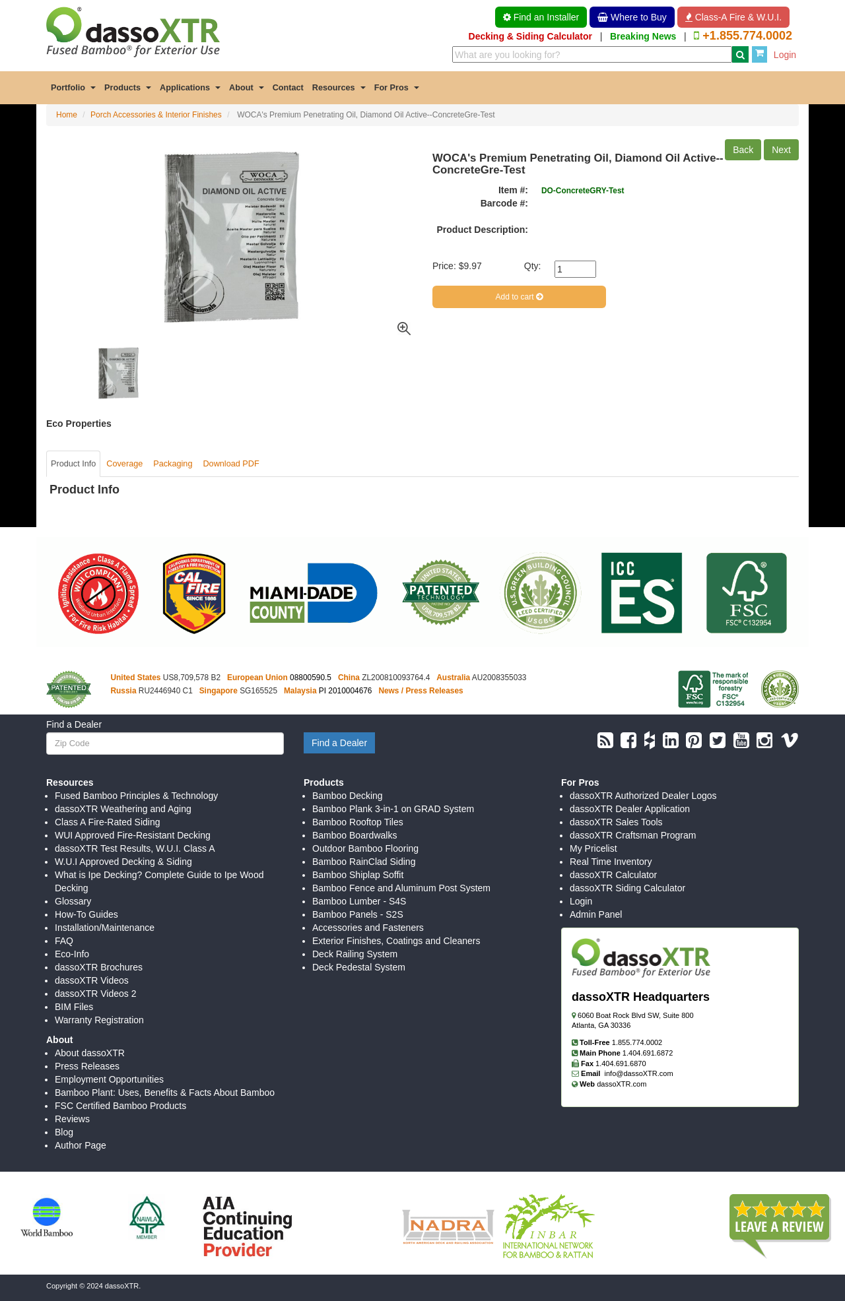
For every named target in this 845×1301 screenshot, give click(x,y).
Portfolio (73, 87)
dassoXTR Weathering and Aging (123, 809)
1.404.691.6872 (648, 1053)
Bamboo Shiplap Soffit (357, 875)
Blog (64, 1132)
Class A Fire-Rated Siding (107, 822)
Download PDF (231, 463)
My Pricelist (593, 848)
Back (743, 149)
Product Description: (482, 229)
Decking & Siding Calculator (530, 36)
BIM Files (74, 1006)
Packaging (172, 463)
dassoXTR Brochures (99, 967)
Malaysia (300, 690)
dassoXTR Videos (92, 980)
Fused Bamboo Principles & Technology (136, 795)
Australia (453, 677)
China (349, 677)
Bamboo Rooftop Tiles (357, 822)
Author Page (80, 1145)
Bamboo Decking (347, 795)
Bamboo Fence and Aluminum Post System (401, 888)
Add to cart (519, 296)
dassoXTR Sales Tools (616, 822)
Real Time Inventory (611, 861)
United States (136, 677)
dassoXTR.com (621, 1084)
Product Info (73, 463)
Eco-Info (72, 954)
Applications (190, 87)
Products (127, 87)
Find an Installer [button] (541, 17)
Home (66, 114)
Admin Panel (596, 914)
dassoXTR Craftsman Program (633, 835)
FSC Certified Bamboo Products (120, 1105)
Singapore (218, 690)
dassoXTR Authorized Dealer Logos (643, 795)
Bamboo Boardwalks (354, 835)
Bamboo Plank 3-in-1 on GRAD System (393, 809)
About (246, 87)
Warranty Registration (99, 1020)
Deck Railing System (354, 954)
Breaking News (643, 36)
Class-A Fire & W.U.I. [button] (733, 17)
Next (781, 149)
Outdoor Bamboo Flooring (365, 848)
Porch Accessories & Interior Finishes (156, 114)
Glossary (73, 901)
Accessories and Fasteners (368, 927)
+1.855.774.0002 (747, 35)
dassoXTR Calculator (613, 875)
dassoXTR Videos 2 (95, 993)
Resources (339, 87)
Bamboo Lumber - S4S (359, 901)
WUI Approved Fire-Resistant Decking (133, 835)
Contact (288, 87)
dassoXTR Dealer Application (630, 809)
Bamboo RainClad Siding (363, 861)
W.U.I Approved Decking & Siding (123, 861)
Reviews (72, 1119)
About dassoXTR (90, 1053)
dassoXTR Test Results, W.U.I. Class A (135, 848)
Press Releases (87, 1066)
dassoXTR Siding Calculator (627, 888)
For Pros (396, 87)
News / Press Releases (420, 690)
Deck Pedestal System (358, 967)
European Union (257, 677)
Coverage (124, 463)
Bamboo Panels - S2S (357, 914)
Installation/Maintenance (104, 927)
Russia (124, 690)
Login (785, 54)
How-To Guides (86, 914)
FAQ (64, 941)
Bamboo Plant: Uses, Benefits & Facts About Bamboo (165, 1092)
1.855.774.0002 (637, 1042)
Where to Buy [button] (632, 17)
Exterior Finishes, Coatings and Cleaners (396, 941)
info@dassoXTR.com (639, 1073)
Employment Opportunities (109, 1079)
